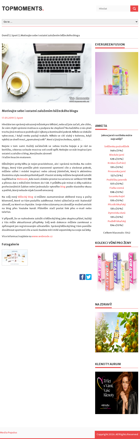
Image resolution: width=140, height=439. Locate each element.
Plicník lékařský (117, 204)
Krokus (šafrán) (117, 163)
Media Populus (8, 432)
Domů (5, 35)
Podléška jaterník (117, 179)
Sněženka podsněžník (116, 146)
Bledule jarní (116, 154)
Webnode (22, 179)
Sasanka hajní (117, 196)
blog (63, 186)
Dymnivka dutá (116, 212)
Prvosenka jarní (117, 171)
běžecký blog (25, 196)
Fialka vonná (117, 187)
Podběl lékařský (117, 221)
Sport (14, 35)
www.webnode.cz (42, 236)
